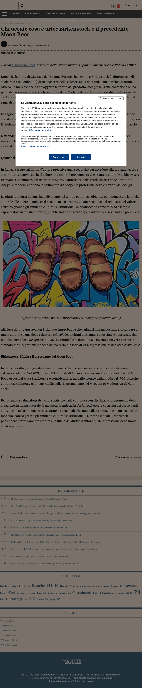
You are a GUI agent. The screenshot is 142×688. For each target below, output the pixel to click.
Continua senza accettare (110, 98)
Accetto (81, 157)
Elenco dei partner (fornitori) (35, 146)
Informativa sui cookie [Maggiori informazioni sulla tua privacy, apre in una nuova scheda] (40, 130)
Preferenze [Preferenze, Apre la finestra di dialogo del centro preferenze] (59, 157)
